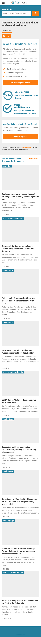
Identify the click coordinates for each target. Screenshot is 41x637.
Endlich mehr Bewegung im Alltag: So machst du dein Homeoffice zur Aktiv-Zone (18, 300)
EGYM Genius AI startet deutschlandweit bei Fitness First (19, 401)
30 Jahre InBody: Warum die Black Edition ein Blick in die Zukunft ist (20, 602)
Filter (6, 36)
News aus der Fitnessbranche (13, 218)
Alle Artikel (33, 159)
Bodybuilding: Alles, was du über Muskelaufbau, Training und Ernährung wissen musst (19, 449)
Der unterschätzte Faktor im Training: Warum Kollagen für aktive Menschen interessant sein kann (18, 551)
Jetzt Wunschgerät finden (20, 83)
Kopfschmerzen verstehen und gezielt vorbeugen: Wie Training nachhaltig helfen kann (20, 196)
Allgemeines (7, 166)
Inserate (7, 30)
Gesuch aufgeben (20, 137)
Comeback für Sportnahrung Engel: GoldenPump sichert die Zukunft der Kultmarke (18, 248)
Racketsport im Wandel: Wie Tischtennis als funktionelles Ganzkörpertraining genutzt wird (19, 501)
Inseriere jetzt (27, 147)
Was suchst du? (7, 9)
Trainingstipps (8, 270)
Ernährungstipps (8, 521)
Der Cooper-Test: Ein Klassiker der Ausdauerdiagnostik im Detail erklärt (18, 351)
